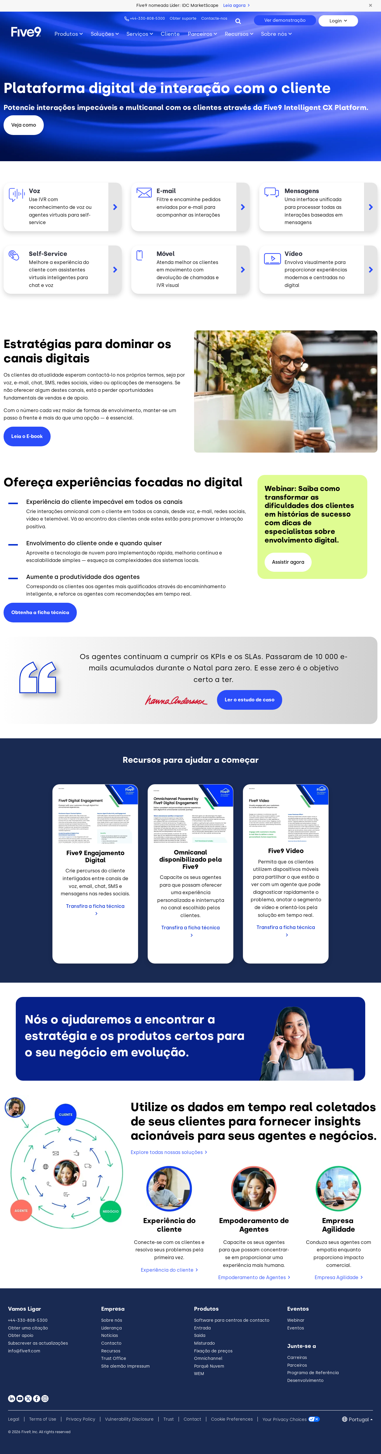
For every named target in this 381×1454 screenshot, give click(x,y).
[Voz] (63, 207)
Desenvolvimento (305, 1380)
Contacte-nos (214, 18)
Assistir (288, 562)
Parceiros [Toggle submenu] (200, 34)
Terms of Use (42, 1419)
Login (336, 21)
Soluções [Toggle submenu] (102, 34)
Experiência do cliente (167, 1270)
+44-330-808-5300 (147, 18)
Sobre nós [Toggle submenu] (274, 34)
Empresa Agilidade (336, 1277)
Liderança (111, 1328)
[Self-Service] (63, 270)
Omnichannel (208, 1358)
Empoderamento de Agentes (252, 1277)
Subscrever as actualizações (38, 1343)
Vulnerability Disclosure (129, 1419)
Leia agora (236, 5)
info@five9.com (24, 1351)
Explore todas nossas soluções (167, 1152)
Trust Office (113, 1358)
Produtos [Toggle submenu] (66, 34)
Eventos (295, 1328)
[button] (370, 5)
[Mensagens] (318, 207)
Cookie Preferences (232, 1419)
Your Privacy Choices (285, 1419)
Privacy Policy (80, 1419)
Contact (192, 1419)
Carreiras (297, 1357)
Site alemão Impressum (125, 1366)
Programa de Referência (313, 1372)
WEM (199, 1373)
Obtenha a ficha (40, 612)
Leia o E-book (27, 436)
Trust (168, 1419)
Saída (199, 1335)
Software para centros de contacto (231, 1320)
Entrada (202, 1328)
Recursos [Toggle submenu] (237, 34)
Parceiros (297, 1365)
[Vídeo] (318, 270)
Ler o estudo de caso (249, 700)
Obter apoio (20, 1335)
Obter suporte (183, 18)
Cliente (170, 34)
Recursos (110, 1351)
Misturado (204, 1343)
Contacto (111, 1343)
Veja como (23, 125)
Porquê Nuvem (209, 1366)
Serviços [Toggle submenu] (137, 34)
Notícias (109, 1335)
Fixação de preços (213, 1351)
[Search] (238, 21)
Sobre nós (111, 1320)
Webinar (296, 1320)
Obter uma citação (28, 1328)
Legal (13, 1419)
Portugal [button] (359, 1419)
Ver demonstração (285, 20)
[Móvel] (190, 270)
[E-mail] (190, 207)
